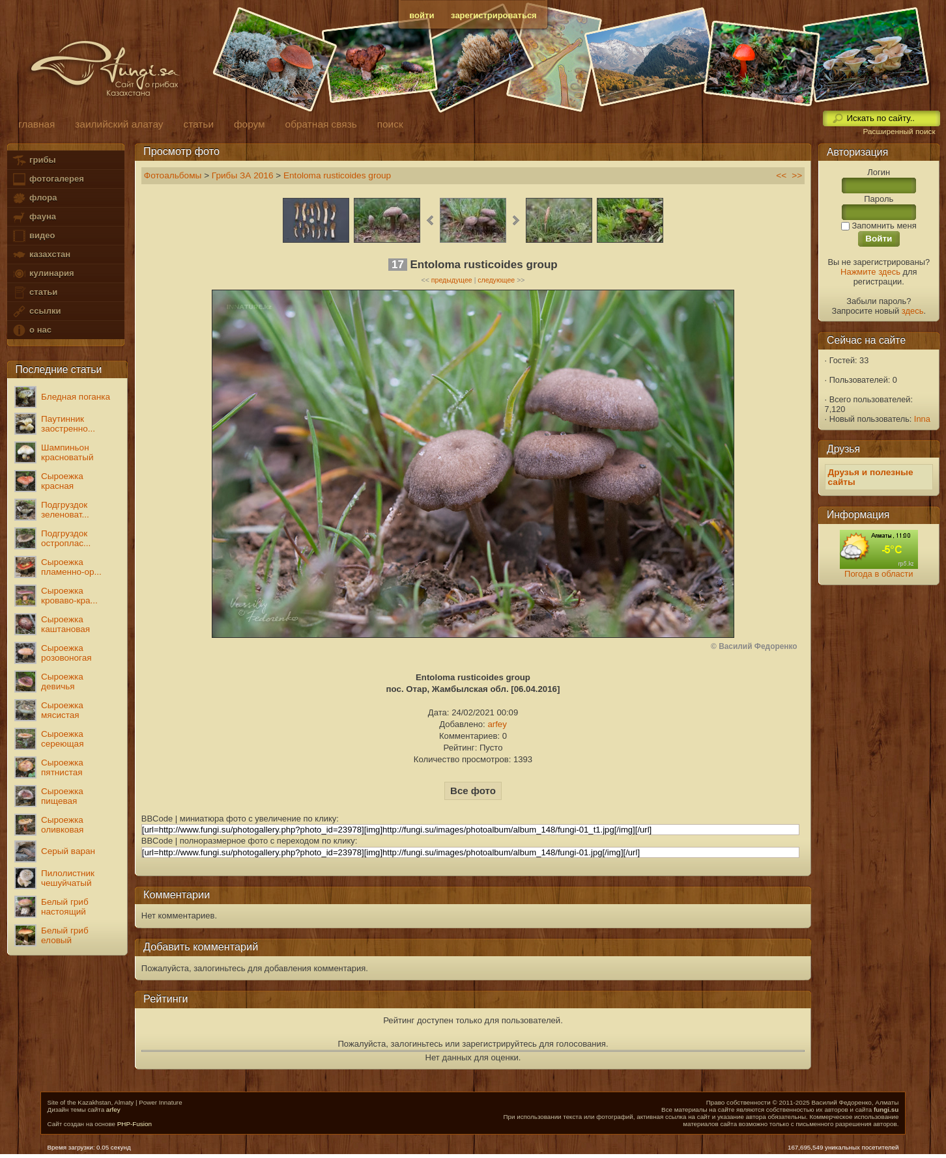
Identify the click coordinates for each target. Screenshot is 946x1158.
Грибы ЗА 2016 (243, 175)
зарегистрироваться (494, 15)
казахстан (41, 255)
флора (34, 198)
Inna (922, 419)
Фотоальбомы (173, 175)
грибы (33, 160)
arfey (496, 724)
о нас (31, 330)
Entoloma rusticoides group (337, 175)
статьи (34, 292)
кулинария (42, 274)
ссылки (36, 311)
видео (33, 236)
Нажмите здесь (870, 272)
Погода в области (878, 574)
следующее (496, 280)
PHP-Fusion (134, 1123)
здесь (913, 311)
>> (797, 175)
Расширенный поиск (899, 131)
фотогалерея (47, 179)
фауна (34, 217)
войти (421, 15)
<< (781, 175)
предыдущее (451, 280)
